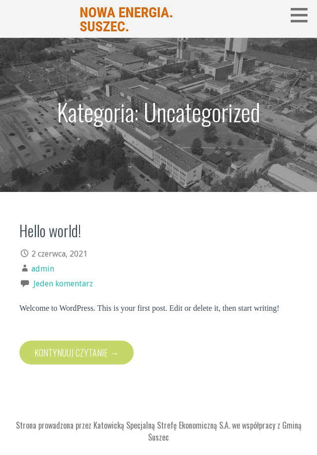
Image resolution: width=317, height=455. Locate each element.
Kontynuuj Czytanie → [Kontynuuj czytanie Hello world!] (76, 352)
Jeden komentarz (63, 283)
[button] (302, 15)
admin (42, 268)
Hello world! (50, 230)
